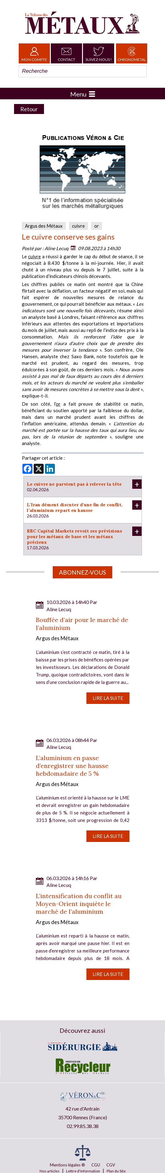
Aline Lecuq (56, 248)
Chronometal (132, 53)
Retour (29, 109)
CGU (95, 1164)
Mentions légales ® (67, 1164)
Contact (66, 53)
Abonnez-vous (82, 572)
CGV (110, 1164)
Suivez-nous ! (98, 53)
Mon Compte (34, 53)
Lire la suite (108, 698)
